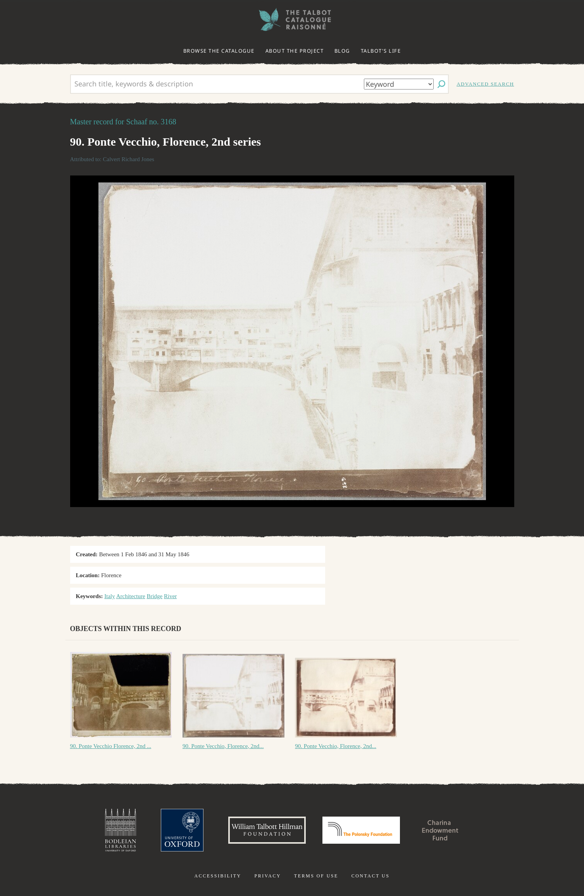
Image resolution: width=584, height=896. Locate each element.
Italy (109, 596)
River (170, 596)
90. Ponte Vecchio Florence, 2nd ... (111, 746)
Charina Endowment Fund (440, 830)
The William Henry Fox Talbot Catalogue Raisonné (292, 19)
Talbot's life (381, 50)
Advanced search (485, 84)
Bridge (154, 596)
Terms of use (316, 876)
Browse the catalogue (219, 50)
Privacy (267, 876)
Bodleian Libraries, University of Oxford (120, 830)
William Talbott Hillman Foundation (267, 830)
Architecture (130, 596)
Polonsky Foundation (361, 830)
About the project (294, 50)
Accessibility (218, 876)
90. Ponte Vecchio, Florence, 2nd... (223, 746)
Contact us (370, 876)
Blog (342, 50)
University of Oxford (182, 830)
